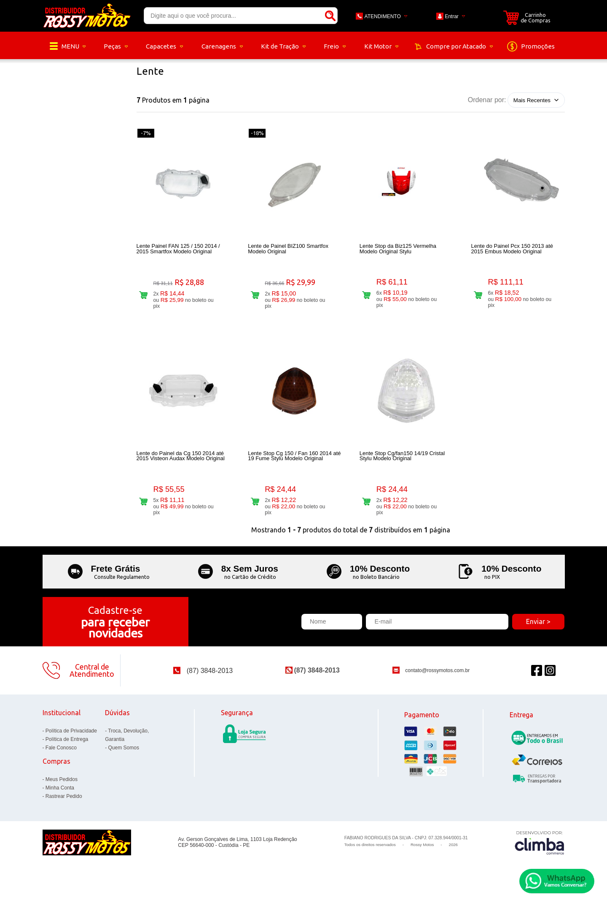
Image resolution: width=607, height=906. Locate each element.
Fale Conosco (61, 756)
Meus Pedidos (62, 788)
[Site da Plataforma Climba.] (539, 850)
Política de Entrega (67, 748)
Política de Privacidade (71, 739)
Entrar (452, 16)
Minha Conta (60, 796)
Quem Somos (123, 756)
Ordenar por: (487, 99)
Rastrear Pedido (64, 805)
